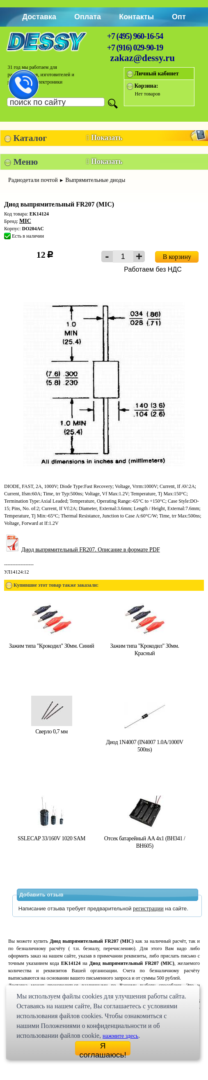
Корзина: (146, 86)
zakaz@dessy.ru (142, 58)
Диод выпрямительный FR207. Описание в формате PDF (82, 550)
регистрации (148, 908)
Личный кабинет (157, 73)
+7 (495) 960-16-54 (135, 36)
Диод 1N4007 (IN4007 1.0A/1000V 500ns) (144, 742)
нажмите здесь (120, 1036)
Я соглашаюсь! (102, 1048)
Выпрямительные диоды (95, 180)
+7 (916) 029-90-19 (135, 47)
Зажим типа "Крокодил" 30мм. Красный (144, 645)
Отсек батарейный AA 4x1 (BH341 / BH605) (144, 838)
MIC (25, 221)
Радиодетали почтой (33, 180)
